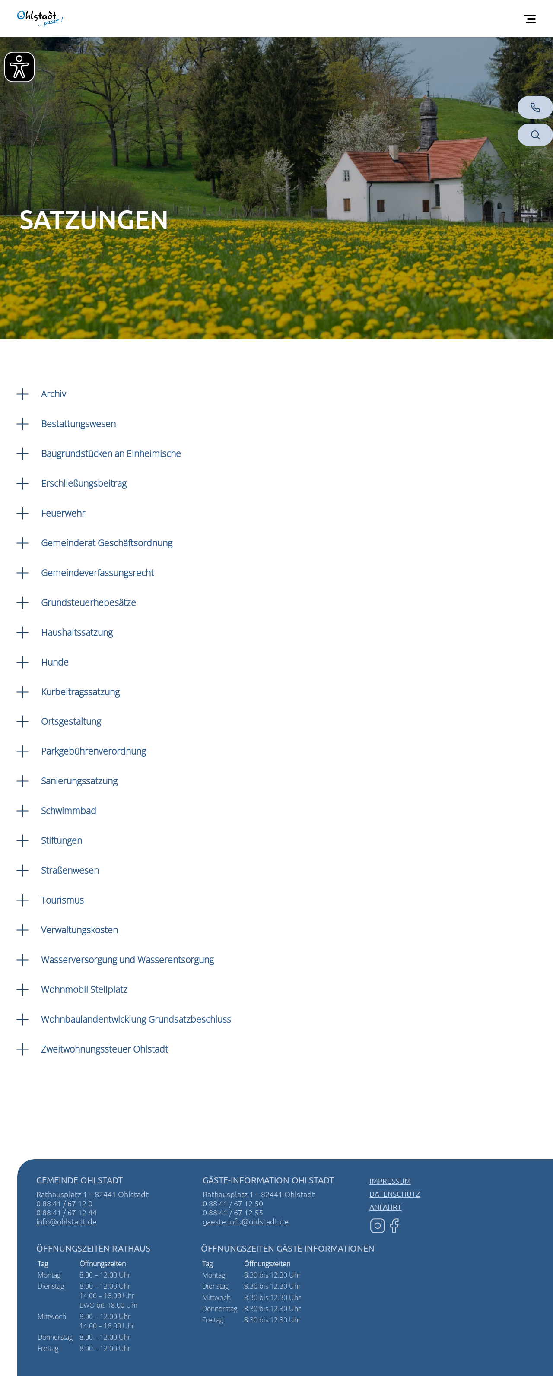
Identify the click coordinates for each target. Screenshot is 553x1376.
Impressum (390, 1180)
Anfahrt (385, 1206)
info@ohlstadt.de (66, 1221)
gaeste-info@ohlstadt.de (246, 1221)
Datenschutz (394, 1193)
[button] (276, 394)
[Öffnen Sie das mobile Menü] (531, 18)
